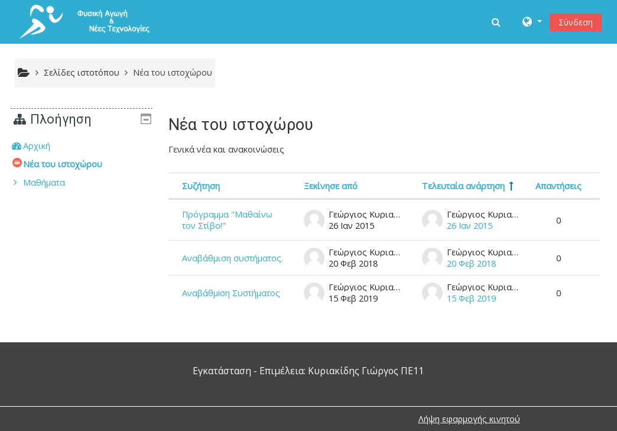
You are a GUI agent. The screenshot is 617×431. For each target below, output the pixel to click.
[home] (93, 21)
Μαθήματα (53, 182)
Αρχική (45, 145)
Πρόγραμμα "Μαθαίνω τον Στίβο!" (227, 220)
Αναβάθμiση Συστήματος (231, 293)
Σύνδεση (575, 22)
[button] (497, 22)
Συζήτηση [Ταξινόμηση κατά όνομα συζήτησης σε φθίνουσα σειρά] (201, 186)
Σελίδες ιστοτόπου (81, 72)
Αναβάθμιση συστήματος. (232, 258)
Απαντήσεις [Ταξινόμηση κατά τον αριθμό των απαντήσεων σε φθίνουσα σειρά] (558, 186)
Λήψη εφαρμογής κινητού (469, 418)
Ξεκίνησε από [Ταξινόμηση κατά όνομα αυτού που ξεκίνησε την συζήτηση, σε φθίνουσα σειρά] (331, 186)
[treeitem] (81, 146)
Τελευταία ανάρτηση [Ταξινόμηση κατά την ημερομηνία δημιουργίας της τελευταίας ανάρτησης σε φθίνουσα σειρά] (463, 186)
